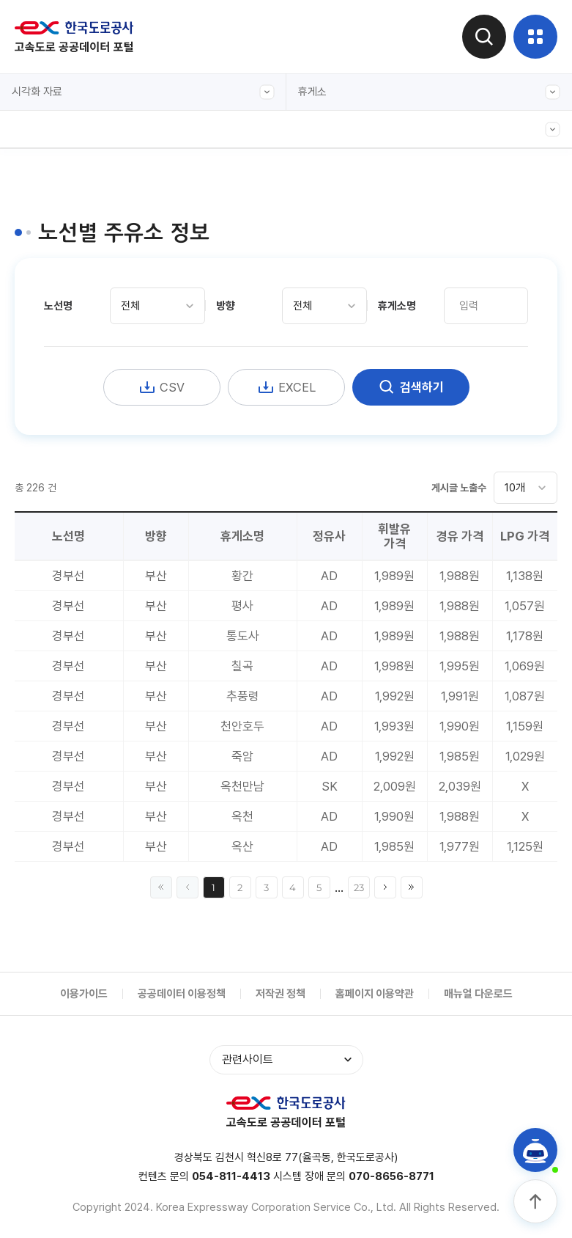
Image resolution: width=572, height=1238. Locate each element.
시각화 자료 (143, 92)
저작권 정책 (280, 993)
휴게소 (429, 92)
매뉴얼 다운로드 (478, 993)
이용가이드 (84, 993)
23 (359, 887)
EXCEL (286, 387)
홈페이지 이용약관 (374, 993)
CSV (161, 387)
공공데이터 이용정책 (182, 993)
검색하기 (411, 387)
